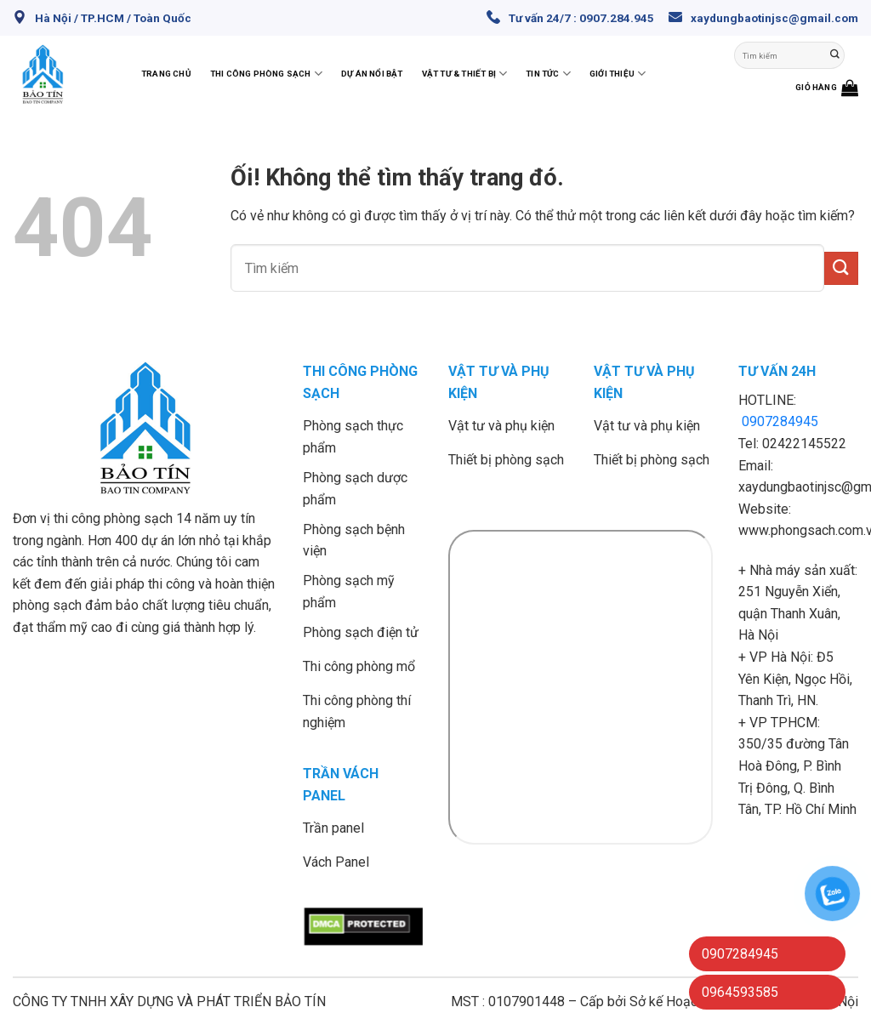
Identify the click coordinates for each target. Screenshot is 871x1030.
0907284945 (780, 421)
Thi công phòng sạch (266, 73)
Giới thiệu (617, 73)
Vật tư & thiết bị (465, 73)
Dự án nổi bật (372, 73)
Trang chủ (166, 73)
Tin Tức (548, 73)
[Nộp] (835, 55)
